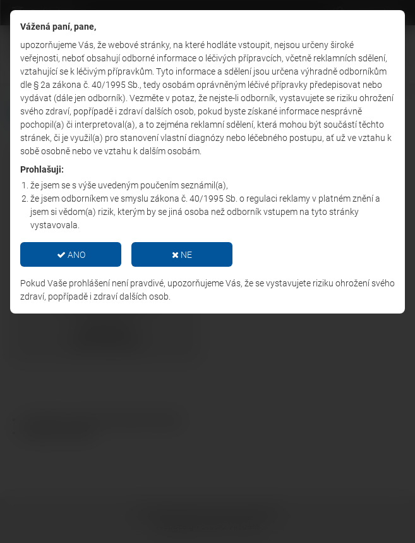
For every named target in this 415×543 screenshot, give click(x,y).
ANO (71, 255)
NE (182, 255)
